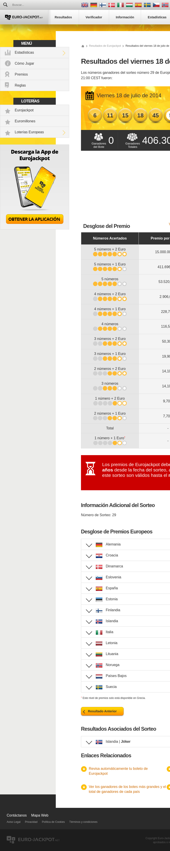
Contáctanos (17, 815)
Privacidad (31, 821)
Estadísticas (24, 52)
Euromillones (25, 121)
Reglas (20, 85)
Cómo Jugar (24, 63)
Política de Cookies (53, 821)
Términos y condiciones (83, 821)
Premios (21, 74)
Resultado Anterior (102, 711)
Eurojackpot (24, 110)
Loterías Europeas (29, 132)
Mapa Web (39, 815)
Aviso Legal (14, 821)
